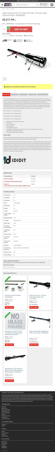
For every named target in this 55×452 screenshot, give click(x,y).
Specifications (23, 94)
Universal (12, 9)
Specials (3, 434)
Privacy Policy (4, 417)
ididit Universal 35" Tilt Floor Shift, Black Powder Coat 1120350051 (37, 297)
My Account (4, 441)
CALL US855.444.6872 (30, 40)
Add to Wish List (28, 36)
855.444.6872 (20, 1)
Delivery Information (6, 415)
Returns (3, 425)
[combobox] (27, 267)
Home (3, 9)
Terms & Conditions (6, 418)
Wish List (4, 444)
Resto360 (4, 406)
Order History (4, 443)
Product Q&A (32, 94)
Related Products (43, 94)
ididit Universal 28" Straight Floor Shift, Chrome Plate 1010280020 (39, 332)
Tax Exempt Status (5, 411)
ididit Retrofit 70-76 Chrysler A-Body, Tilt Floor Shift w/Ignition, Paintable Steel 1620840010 (14, 370)
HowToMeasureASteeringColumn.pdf (13, 181)
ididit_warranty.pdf (8, 178)
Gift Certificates (5, 433)
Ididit (8, 9)
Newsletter (4, 446)
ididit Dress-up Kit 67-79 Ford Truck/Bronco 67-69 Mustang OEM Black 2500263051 (13, 332)
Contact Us (28, 1)
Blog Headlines (5, 436)
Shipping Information (6, 409)
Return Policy (4, 408)
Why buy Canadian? (6, 412)
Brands (3, 431)
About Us (4, 414)
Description (6, 94)
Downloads (14, 94)
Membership (4, 447)
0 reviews (11, 36)
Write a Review (18, 36)
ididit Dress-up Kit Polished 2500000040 (13, 296)
